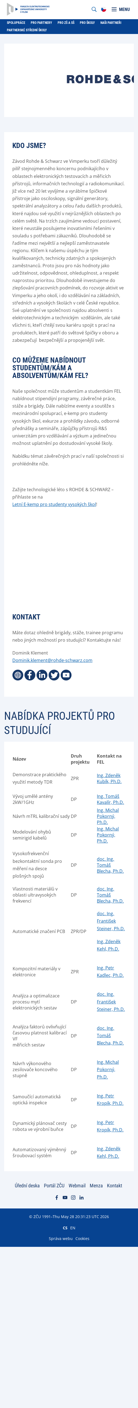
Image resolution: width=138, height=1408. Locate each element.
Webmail (77, 1185)
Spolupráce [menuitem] (16, 23)
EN (72, 1227)
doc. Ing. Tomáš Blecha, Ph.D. (110, 865)
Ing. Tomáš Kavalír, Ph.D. (110, 799)
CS (65, 1227)
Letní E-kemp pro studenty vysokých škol (54, 504)
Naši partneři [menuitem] (110, 23)
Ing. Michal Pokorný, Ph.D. (108, 816)
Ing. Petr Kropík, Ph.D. (110, 1099)
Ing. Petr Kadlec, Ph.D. (110, 971)
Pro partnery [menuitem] (41, 23)
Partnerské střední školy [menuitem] (27, 30)
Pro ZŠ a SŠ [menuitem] (66, 23)
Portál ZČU (54, 1185)
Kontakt (114, 1185)
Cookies (82, 1238)
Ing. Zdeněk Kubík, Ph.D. (109, 778)
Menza (96, 1185)
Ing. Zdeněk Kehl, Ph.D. (108, 945)
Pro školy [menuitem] (87, 23)
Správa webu (61, 1238)
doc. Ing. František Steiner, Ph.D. (111, 921)
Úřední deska (27, 1185)
